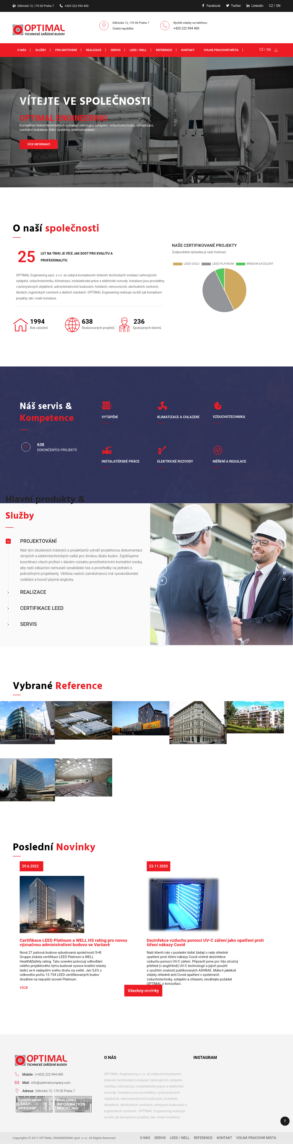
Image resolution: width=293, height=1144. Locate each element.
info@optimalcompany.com (51, 1083)
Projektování (66, 50)
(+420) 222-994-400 (49, 1074)
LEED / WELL (138, 50)
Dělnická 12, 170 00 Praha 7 (55, 1091)
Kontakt (188, 50)
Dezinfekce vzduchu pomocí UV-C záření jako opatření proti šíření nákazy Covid (205, 942)
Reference (164, 50)
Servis (116, 50)
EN (278, 6)
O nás (21, 50)
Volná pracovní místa (221, 50)
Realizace (93, 50)
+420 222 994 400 (186, 28)
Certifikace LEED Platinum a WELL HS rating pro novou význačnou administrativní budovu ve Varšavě (73, 942)
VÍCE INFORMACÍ (38, 144)
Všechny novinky (143, 990)
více (24, 987)
